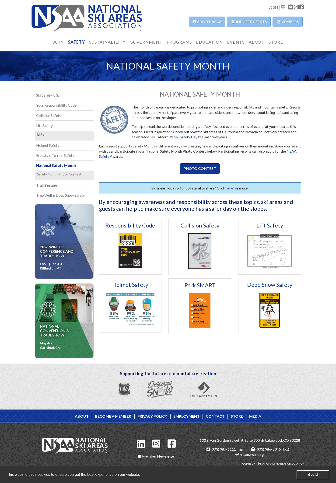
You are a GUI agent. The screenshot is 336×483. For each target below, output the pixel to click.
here (229, 188)
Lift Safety (269, 225)
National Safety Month (56, 165)
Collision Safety (200, 225)
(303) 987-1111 (221, 449)
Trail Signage (46, 185)
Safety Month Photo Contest (59, 174)
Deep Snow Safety (269, 284)
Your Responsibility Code (56, 105)
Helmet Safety (130, 284)
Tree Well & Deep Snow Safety (60, 195)
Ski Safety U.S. (47, 95)
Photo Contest (200, 168)
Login (273, 7)
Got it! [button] (313, 474)
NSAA (87, 18)
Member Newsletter (156, 456)
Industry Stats (249, 21)
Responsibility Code (130, 225)
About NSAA (206, 21)
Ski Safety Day (185, 137)
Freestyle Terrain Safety (55, 155)
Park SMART (200, 285)
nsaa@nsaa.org (249, 454)
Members (287, 21)
